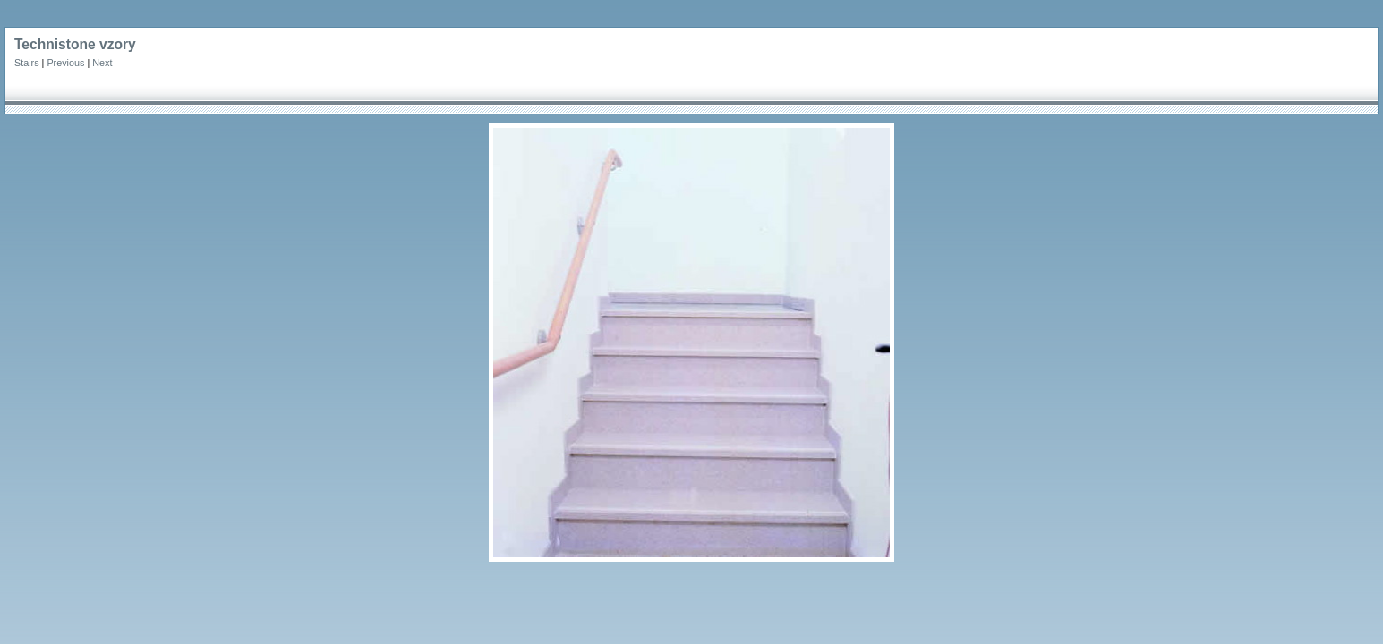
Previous (65, 62)
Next (102, 62)
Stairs (26, 62)
